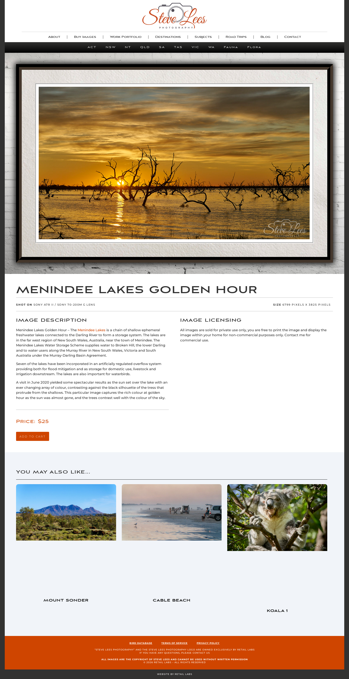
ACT (92, 47)
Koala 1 (277, 611)
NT (128, 47)
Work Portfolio (125, 37)
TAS (178, 47)
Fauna (231, 47)
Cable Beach (172, 600)
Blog (265, 37)
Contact (292, 37)
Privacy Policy (208, 643)
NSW (111, 47)
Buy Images (85, 37)
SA (162, 47)
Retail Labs (246, 649)
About (54, 37)
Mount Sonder (65, 600)
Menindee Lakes (91, 330)
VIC (195, 47)
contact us (201, 652)
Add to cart (32, 436)
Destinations (168, 37)
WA (211, 47)
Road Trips (236, 37)
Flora (254, 47)
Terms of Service (174, 643)
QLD (145, 47)
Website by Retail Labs (174, 674)
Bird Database (140, 643)
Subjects (203, 37)
